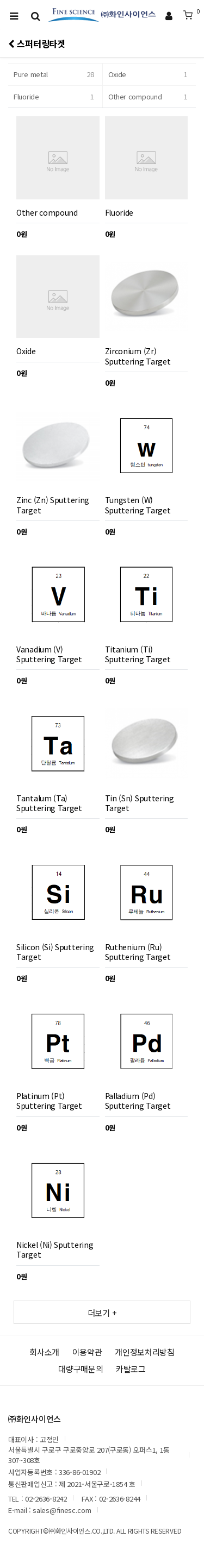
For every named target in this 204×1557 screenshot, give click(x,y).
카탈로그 (131, 1368)
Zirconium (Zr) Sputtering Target (138, 356)
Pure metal (55, 74)
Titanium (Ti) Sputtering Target (138, 654)
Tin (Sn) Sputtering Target (139, 803)
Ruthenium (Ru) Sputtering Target (138, 951)
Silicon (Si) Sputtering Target (55, 951)
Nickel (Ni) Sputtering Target (54, 1249)
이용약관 (87, 1352)
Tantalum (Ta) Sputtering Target (49, 803)
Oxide (149, 74)
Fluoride (55, 96)
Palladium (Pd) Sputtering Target (138, 1100)
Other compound (149, 96)
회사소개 (44, 1352)
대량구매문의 (80, 1368)
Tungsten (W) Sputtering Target (138, 504)
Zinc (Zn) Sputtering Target (52, 504)
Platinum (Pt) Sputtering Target (49, 1100)
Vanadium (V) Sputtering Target (49, 654)
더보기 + (102, 1313)
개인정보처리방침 (145, 1352)
